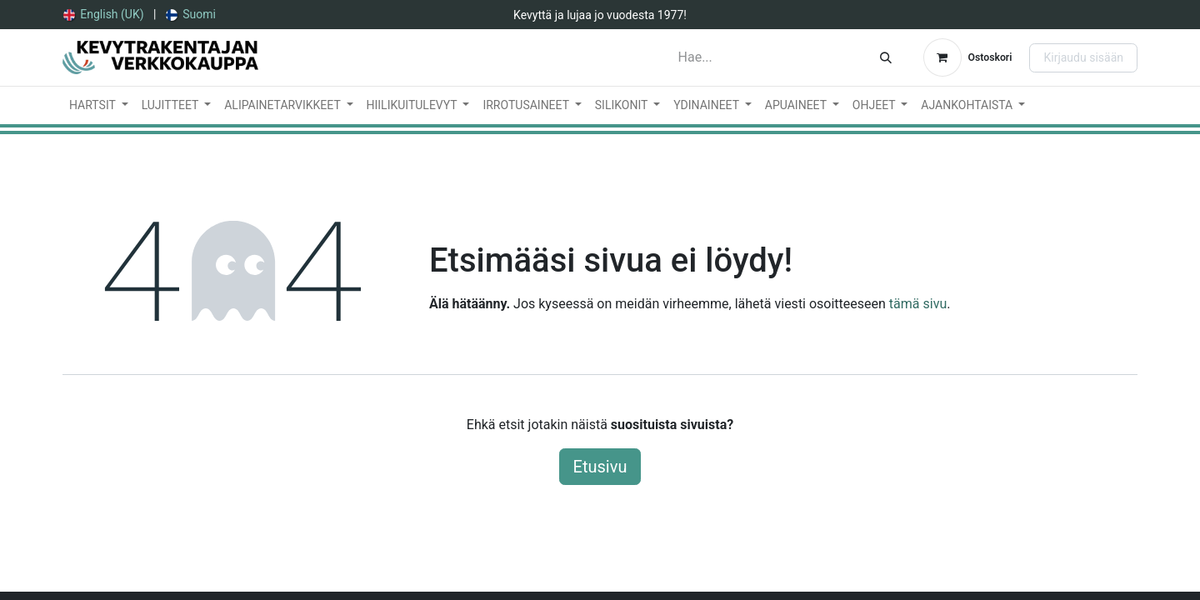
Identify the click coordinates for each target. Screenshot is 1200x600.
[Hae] (886, 58)
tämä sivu (918, 304)
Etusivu (600, 467)
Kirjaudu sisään (1083, 57)
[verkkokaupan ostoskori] (968, 57)
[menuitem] (103, 14)
